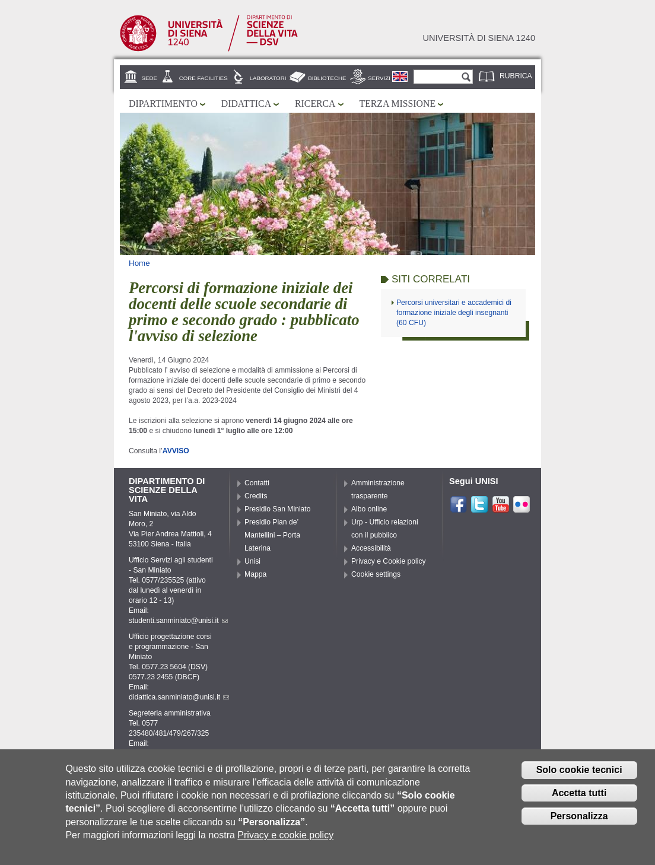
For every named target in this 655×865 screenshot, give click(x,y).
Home (139, 263)
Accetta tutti (579, 795)
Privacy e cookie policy (285, 837)
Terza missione (398, 103)
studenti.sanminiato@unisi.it (178, 620)
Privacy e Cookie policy (388, 561)
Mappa (255, 574)
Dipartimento (163, 103)
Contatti (256, 483)
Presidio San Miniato (277, 509)
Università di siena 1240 (478, 38)
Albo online (369, 509)
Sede (149, 78)
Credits (256, 496)
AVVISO (177, 451)
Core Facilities (203, 78)
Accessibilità (371, 548)
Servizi (379, 78)
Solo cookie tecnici (579, 772)
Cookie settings (375, 574)
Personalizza (579, 818)
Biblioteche (327, 78)
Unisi (252, 561)
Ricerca (315, 103)
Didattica (246, 103)
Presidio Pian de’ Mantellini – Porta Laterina (272, 535)
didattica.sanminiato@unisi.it (179, 697)
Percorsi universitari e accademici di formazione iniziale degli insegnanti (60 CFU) (453, 312)
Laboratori (268, 78)
